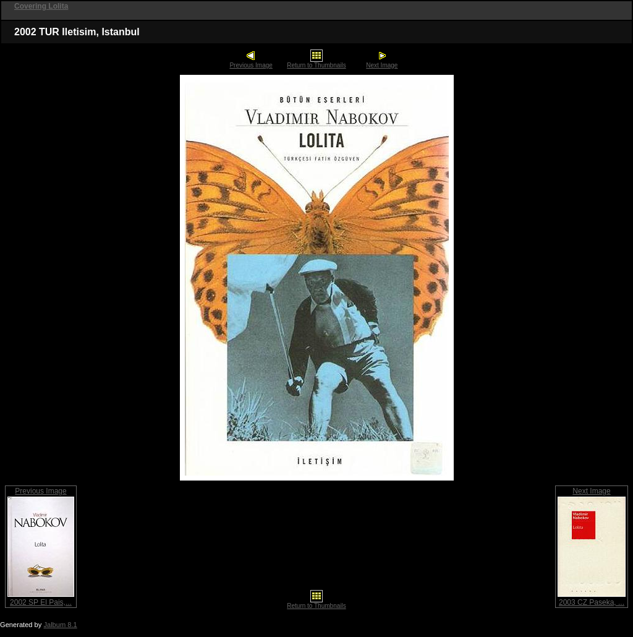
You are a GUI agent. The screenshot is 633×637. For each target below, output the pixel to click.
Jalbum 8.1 (60, 624)
